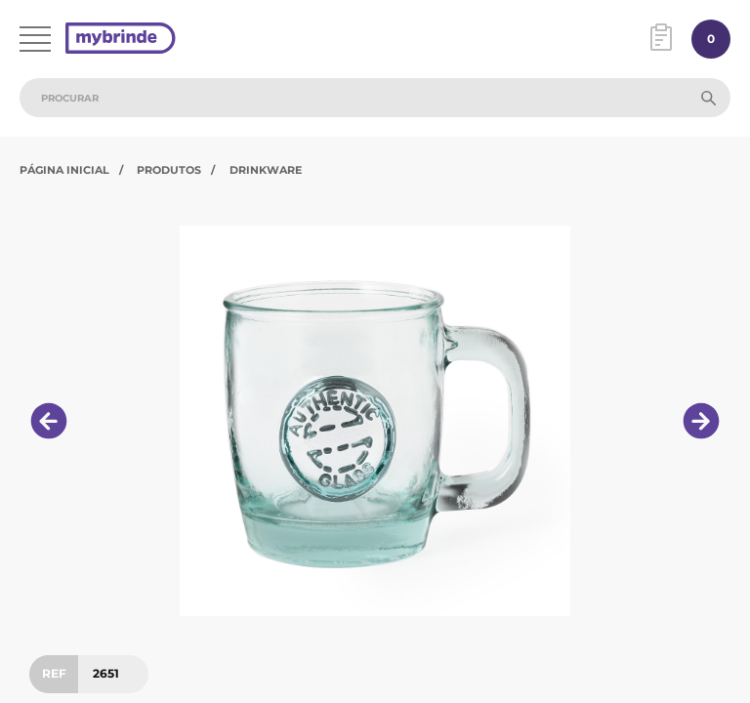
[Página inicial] (120, 39)
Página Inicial (64, 170)
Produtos (169, 170)
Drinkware (265, 170)
